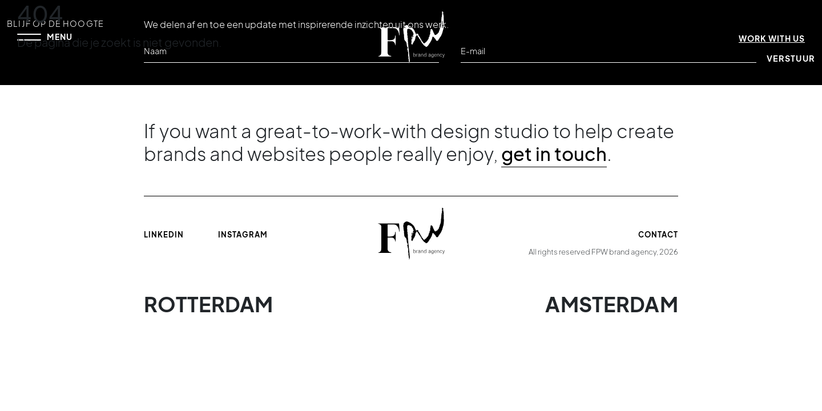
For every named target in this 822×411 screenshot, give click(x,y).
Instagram (243, 234)
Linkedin (164, 234)
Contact (658, 234)
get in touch (554, 153)
